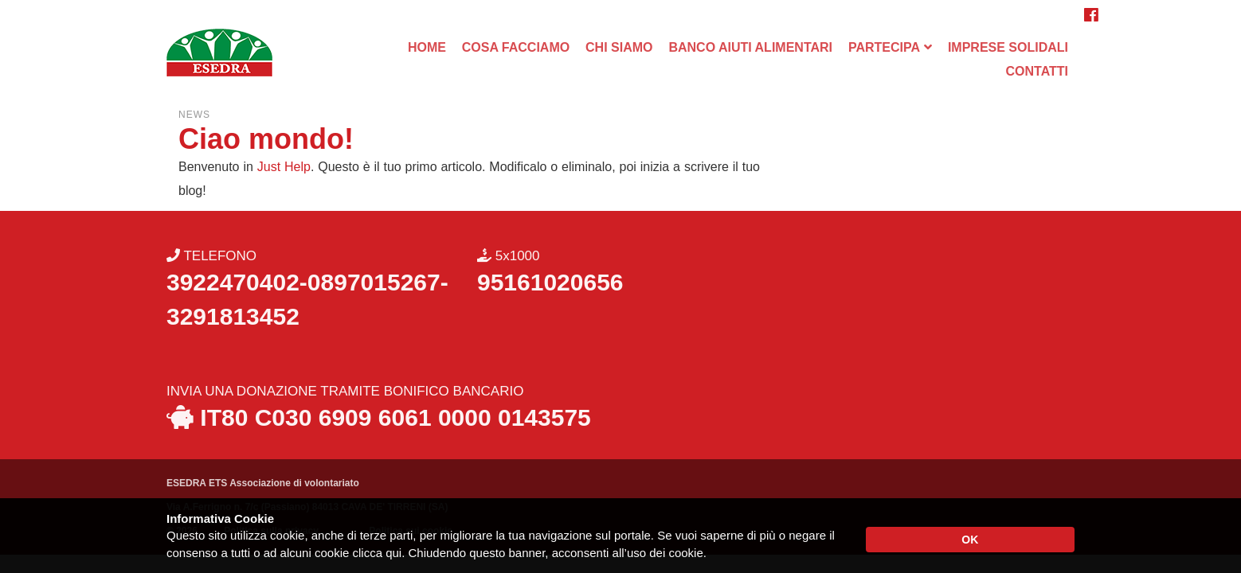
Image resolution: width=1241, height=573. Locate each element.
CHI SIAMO (618, 47)
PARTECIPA (884, 47)
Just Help (284, 166)
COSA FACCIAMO (516, 47)
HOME (427, 47)
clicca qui (376, 552)
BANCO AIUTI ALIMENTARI (750, 47)
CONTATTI (1037, 71)
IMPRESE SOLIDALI (1008, 47)
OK (969, 539)
